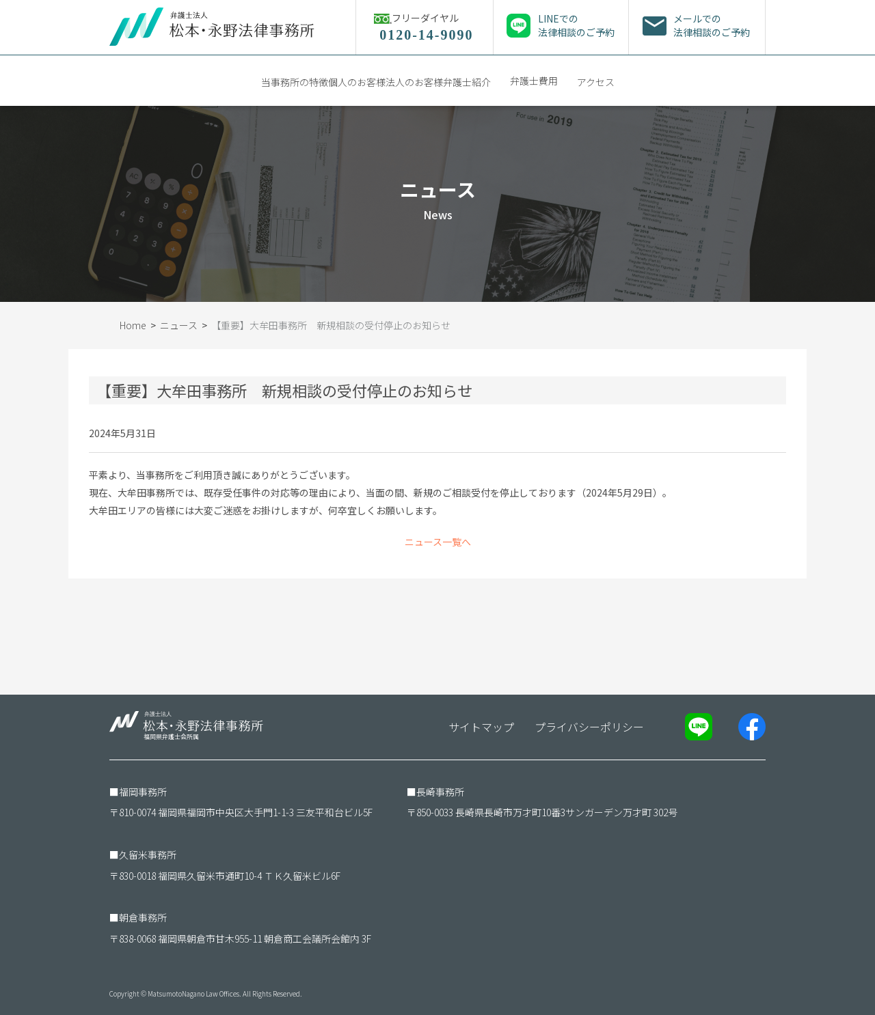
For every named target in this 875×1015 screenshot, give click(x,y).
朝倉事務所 (143, 917)
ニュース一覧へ (438, 541)
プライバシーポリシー (589, 727)
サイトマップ (481, 727)
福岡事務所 (143, 791)
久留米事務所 (147, 854)
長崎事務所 (440, 791)
